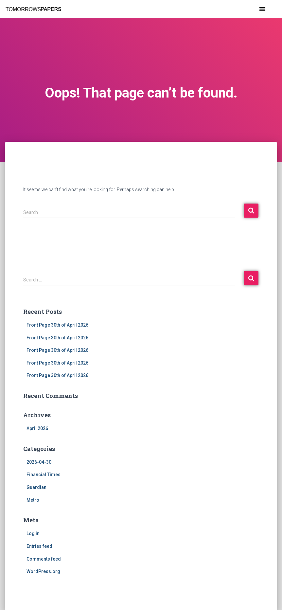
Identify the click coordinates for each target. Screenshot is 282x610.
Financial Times (43, 474)
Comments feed (43, 559)
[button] (262, 9)
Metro (32, 500)
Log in (33, 533)
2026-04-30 (38, 462)
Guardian (36, 487)
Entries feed (39, 546)
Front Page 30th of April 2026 (57, 325)
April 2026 (37, 428)
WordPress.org (43, 571)
